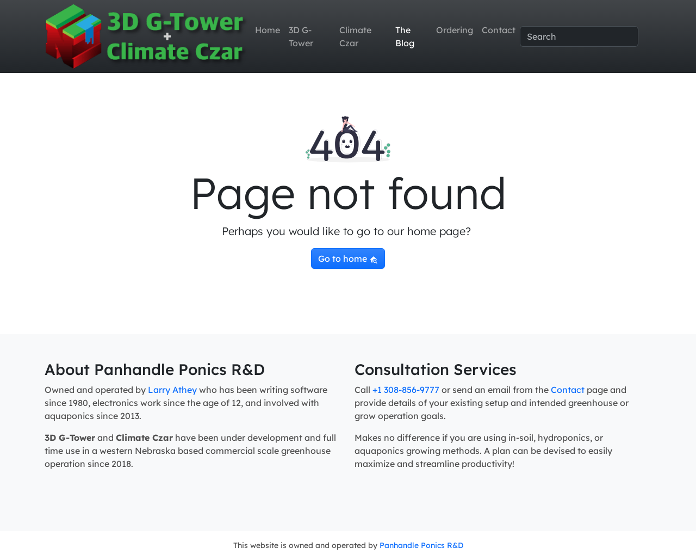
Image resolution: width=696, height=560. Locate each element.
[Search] (579, 36)
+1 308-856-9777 (405, 389)
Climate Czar (355, 36)
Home (267, 29)
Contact (498, 29)
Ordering (454, 29)
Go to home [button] (348, 258)
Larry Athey (172, 389)
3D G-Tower (301, 36)
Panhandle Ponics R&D (421, 545)
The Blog (404, 36)
